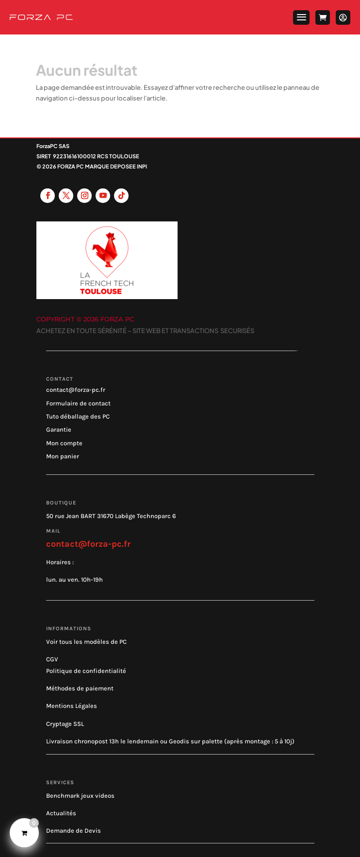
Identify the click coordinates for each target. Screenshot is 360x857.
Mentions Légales (71, 705)
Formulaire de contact (78, 403)
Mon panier (62, 456)
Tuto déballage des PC (78, 416)
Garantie (58, 429)
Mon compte (64, 443)
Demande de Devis (73, 830)
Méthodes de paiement (80, 688)
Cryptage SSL (65, 723)
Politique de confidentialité (86, 670)
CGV (52, 659)
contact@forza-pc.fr (75, 389)
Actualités (61, 813)
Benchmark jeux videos (80, 795)
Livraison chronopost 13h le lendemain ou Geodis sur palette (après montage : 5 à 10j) (170, 741)
